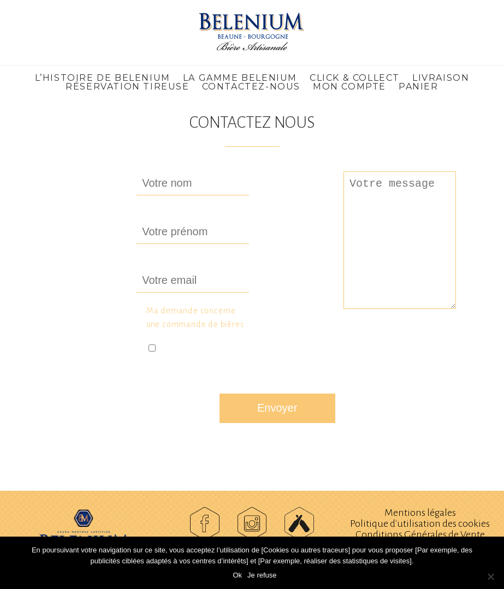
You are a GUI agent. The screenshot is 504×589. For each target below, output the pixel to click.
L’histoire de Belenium (102, 78)
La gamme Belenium (240, 78)
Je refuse (261, 575)
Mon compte (349, 86)
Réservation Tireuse (127, 86)
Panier (418, 86)
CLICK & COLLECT (355, 78)
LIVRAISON (440, 78)
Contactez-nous (251, 86)
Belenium (252, 32)
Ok (237, 575)
